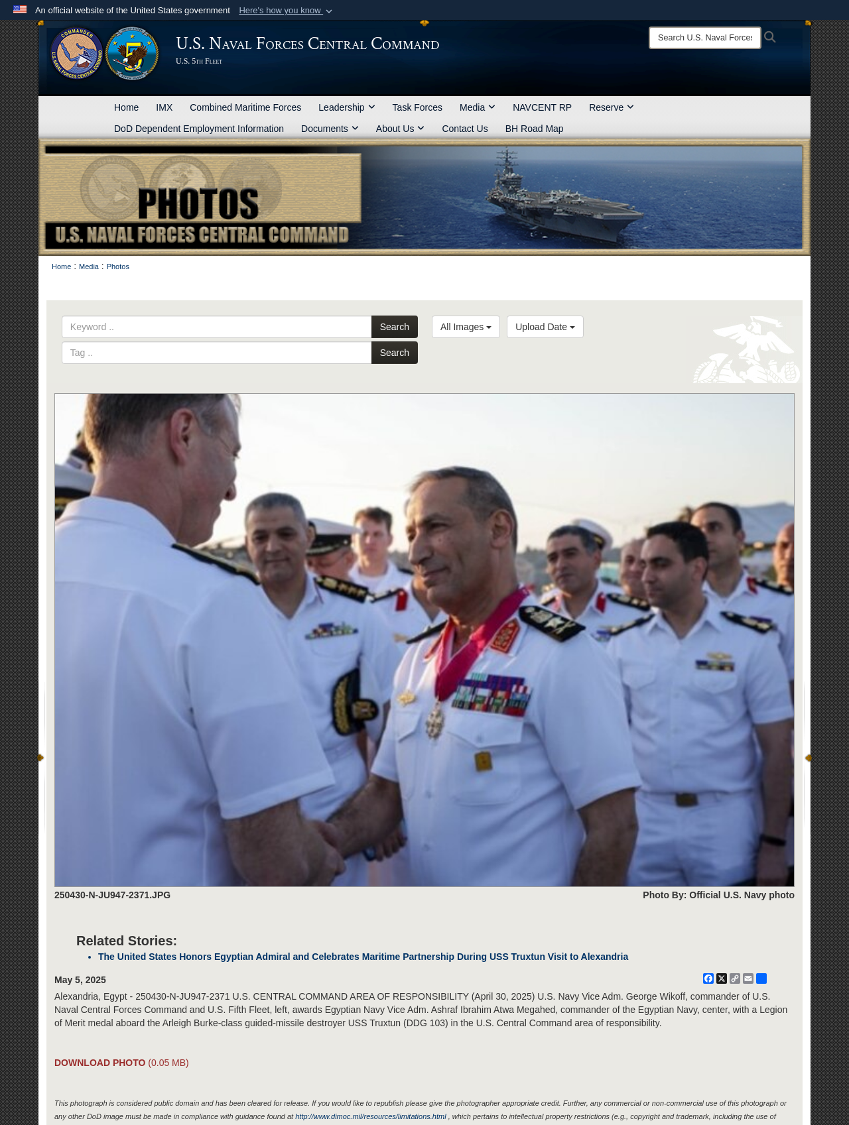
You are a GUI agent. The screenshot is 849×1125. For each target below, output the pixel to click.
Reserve (611, 107)
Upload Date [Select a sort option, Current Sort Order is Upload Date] (545, 327)
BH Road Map (534, 128)
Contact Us (465, 128)
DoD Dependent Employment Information (199, 128)
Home (126, 107)
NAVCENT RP (542, 107)
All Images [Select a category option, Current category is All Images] (465, 327)
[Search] (705, 38)
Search (394, 327)
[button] (287, 10)
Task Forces (417, 107)
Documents (330, 128)
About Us (400, 128)
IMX (164, 107)
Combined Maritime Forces (245, 107)
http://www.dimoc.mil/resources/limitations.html (370, 1116)
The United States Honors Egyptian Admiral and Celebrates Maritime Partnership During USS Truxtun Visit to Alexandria (363, 956)
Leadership (346, 107)
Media (477, 107)
